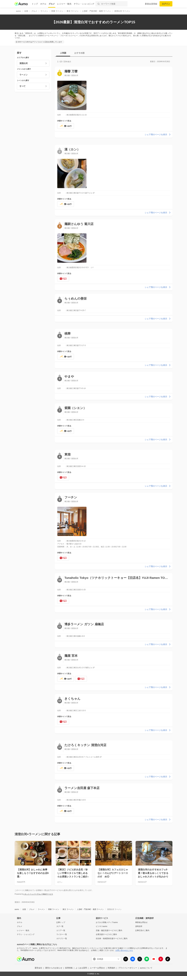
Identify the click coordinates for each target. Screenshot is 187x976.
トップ (35, 4)
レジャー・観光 (64, 4)
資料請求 (138, 926)
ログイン (166, 4)
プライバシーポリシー (127, 968)
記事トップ (60, 922)
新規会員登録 (151, 4)
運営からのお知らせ (53, 968)
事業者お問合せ (141, 922)
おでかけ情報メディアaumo (107, 922)
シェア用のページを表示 (158, 134)
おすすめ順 (79, 53)
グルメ (52, 4)
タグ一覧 (59, 926)
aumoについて (146, 968)
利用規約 (111, 968)
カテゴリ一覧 (61, 938)
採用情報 (69, 968)
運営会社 (38, 968)
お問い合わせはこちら (124, 950)
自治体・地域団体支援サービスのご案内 (111, 938)
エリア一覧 (60, 930)
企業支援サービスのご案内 (106, 934)
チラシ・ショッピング (84, 4)
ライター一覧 (61, 934)
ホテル (43, 4)
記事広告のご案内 (142, 930)
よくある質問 (81, 968)
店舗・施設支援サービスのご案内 (109, 930)
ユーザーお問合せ (97, 968)
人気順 (63, 53)
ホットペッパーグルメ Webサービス (38, 894)
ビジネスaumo (101, 926)
